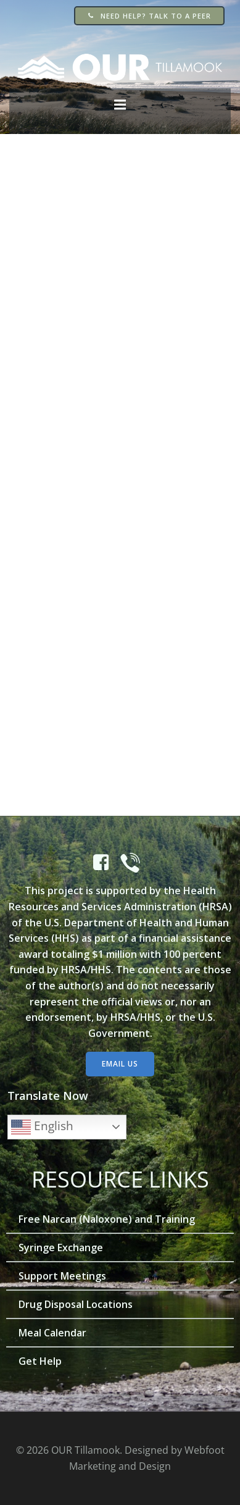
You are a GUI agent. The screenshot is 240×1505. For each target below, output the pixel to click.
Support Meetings (62, 1276)
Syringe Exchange (61, 1247)
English (42, 1127)
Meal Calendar (52, 1332)
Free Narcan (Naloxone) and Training (107, 1219)
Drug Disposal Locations (76, 1304)
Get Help (40, 1361)
